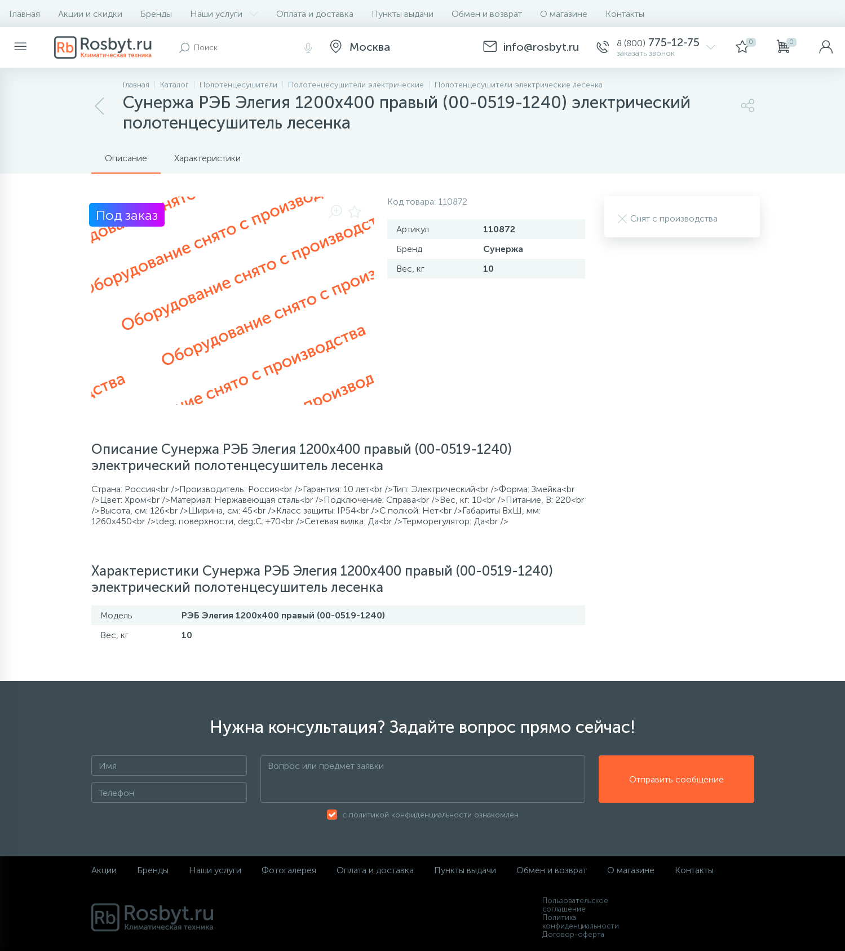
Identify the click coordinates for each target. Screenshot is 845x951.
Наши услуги (224, 13)
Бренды (156, 13)
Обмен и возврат (487, 13)
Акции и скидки (90, 13)
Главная (24, 13)
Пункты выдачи (402, 13)
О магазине (563, 13)
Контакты (624, 13)
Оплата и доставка (314, 13)
